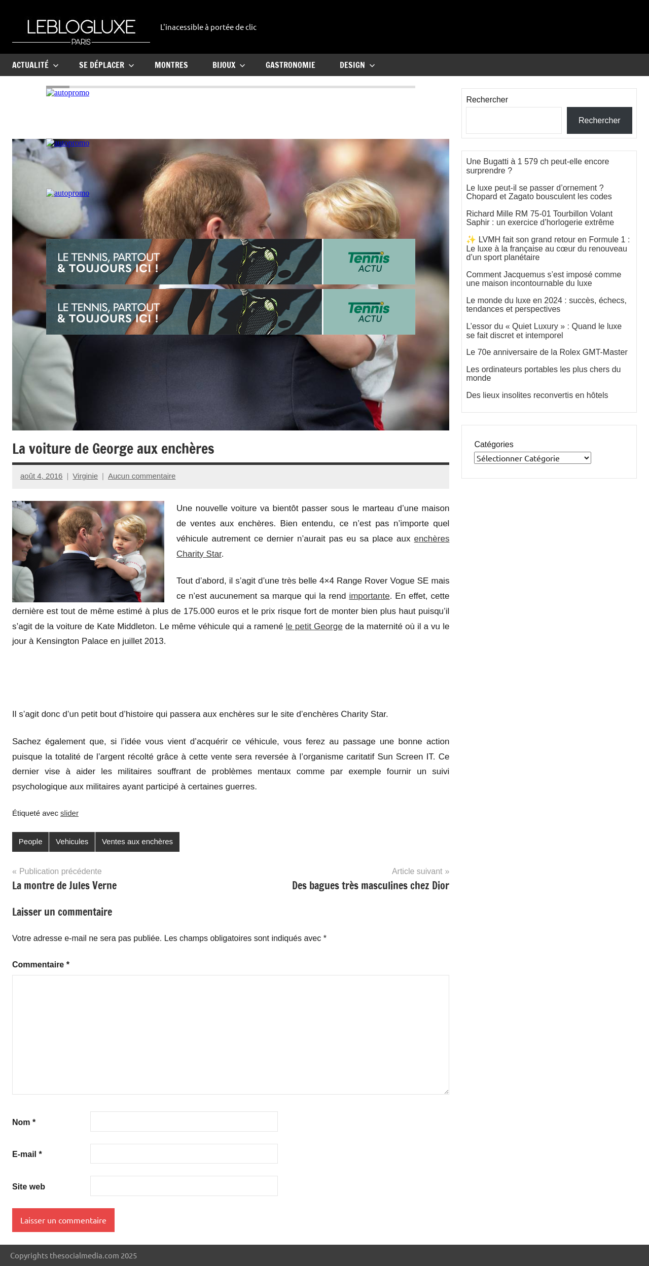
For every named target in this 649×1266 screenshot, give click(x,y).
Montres (171, 64)
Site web (28, 1186)
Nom (23, 1122)
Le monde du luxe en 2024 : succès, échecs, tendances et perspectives (546, 305)
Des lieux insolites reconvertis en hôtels (537, 395)
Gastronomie (290, 64)
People (31, 841)
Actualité (35, 64)
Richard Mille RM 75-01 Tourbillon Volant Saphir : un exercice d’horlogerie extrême (540, 218)
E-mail (27, 1154)
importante (369, 596)
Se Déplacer (106, 64)
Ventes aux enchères (137, 841)
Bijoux (228, 64)
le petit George (313, 626)
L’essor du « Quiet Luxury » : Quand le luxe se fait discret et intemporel (544, 331)
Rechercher (487, 99)
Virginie (85, 476)
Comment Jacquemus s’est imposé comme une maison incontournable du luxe (543, 279)
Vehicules (72, 841)
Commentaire (40, 964)
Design (357, 64)
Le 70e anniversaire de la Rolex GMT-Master (546, 352)
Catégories (493, 444)
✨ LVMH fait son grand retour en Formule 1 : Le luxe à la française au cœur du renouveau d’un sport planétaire (548, 248)
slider (69, 813)
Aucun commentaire (141, 476)
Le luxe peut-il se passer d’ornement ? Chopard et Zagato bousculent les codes (538, 192)
